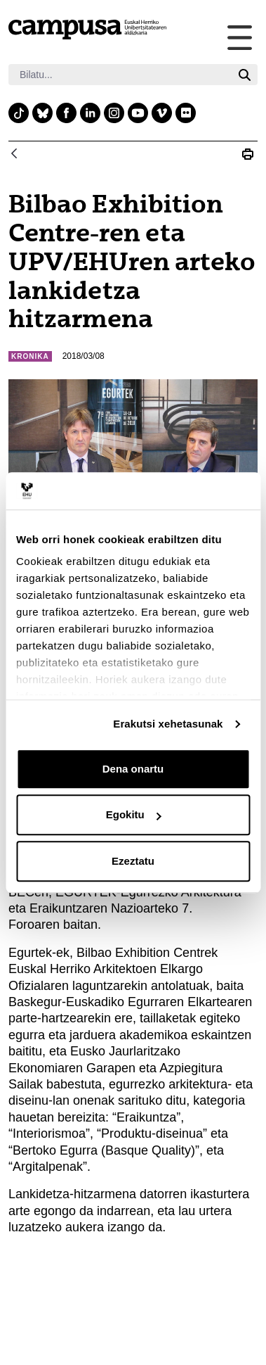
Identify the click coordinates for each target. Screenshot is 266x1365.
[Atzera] (14, 154)
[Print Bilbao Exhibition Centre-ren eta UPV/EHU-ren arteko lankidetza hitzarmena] (248, 154)
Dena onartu (133, 769)
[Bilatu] (120, 74)
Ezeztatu (133, 861)
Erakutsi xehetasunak (167, 724)
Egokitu (133, 814)
